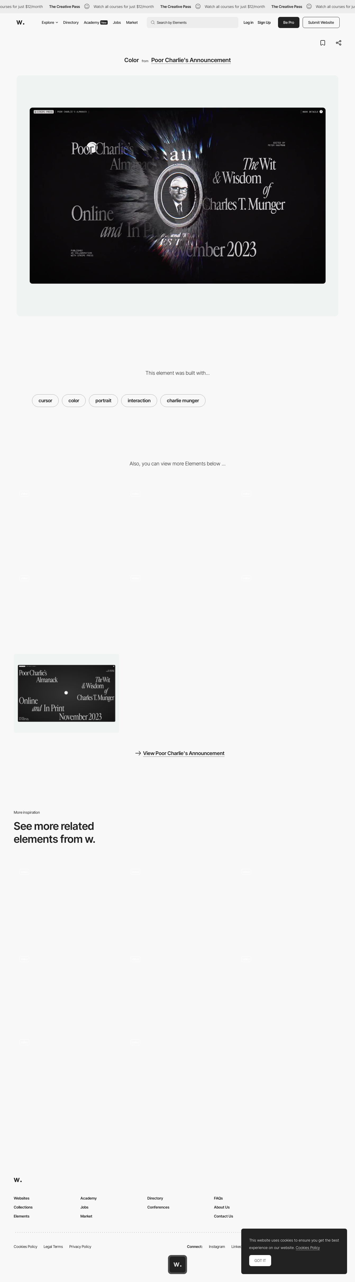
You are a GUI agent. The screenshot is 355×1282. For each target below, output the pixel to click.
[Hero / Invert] (66, 524)
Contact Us (223, 1216)
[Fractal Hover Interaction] (288, 902)
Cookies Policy (25, 1246)
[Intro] (288, 524)
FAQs (218, 1198)
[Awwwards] (20, 22)
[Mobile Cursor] (288, 609)
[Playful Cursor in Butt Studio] (66, 1071)
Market (132, 22)
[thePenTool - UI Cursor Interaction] (177, 987)
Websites (21, 1198)
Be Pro (288, 22)
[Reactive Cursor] (177, 608)
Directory (71, 22)
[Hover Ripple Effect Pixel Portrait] (66, 900)
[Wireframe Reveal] (177, 524)
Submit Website (321, 22)
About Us (222, 1207)
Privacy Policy (80, 1246)
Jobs (117, 22)
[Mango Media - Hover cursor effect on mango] (177, 900)
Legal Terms (53, 1246)
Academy (96, 22)
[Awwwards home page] (177, 1264)
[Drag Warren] (66, 608)
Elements (21, 1216)
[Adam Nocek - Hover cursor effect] (177, 1071)
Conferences (158, 1207)
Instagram (217, 1246)
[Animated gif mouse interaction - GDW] (288, 987)
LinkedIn (238, 1246)
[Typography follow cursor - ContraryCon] (66, 987)
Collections (23, 1207)
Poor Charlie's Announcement (191, 60)
